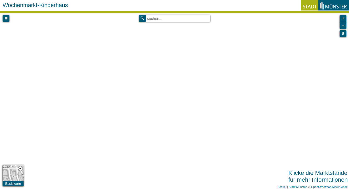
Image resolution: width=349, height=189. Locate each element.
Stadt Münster (298, 186)
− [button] (343, 25)
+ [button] (343, 18)
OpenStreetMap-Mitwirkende (329, 186)
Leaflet (282, 186)
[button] (343, 33)
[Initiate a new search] (142, 18)
